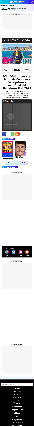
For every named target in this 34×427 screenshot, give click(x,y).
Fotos (12, 5)
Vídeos (17, 413)
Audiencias (17, 406)
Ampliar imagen (17, 70)
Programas (17, 420)
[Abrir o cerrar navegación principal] (1, 2)
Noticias (17, 391)
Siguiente (27, 69)
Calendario (17, 397)
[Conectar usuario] (32, 2)
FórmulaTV (4, 5)
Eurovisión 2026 (17, 422)
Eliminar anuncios (17, 14)
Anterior (6, 71)
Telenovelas (17, 426)
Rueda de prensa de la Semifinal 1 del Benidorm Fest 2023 (13, 9)
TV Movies (17, 403)
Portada (17, 388)
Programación (17, 410)
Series (17, 395)
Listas (17, 400)
